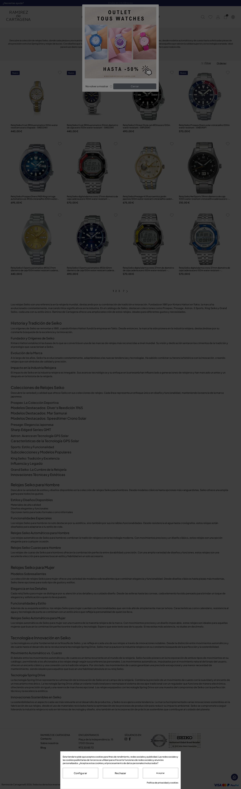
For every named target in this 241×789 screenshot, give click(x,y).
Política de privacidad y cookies (162, 782)
